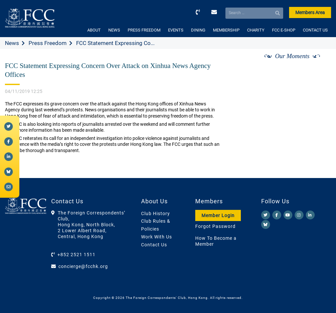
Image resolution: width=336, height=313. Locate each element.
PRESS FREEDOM (144, 30)
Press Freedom (48, 43)
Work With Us (156, 236)
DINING (198, 30)
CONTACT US (315, 30)
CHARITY (255, 30)
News (12, 43)
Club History (155, 213)
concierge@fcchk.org (83, 266)
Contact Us (154, 244)
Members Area (310, 12)
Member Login (218, 215)
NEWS (114, 30)
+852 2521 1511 (76, 254)
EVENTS (175, 30)
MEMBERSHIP (226, 30)
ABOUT (94, 30)
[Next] (319, 63)
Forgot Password (215, 226)
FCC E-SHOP (283, 30)
